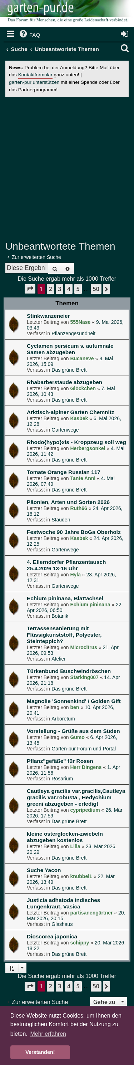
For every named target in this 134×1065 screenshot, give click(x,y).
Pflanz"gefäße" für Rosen (60, 761)
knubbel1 (81, 876)
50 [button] (96, 289)
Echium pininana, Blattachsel (65, 598)
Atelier (58, 659)
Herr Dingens (85, 767)
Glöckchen (83, 388)
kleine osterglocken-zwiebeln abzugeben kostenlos (65, 837)
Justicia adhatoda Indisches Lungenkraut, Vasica (63, 903)
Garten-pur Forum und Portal (83, 748)
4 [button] (68, 289)
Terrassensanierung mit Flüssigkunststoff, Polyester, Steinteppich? (64, 634)
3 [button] (59, 289)
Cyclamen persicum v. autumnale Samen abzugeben (70, 349)
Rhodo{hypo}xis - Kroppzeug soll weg (76, 442)
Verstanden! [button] (40, 1052)
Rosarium (62, 778)
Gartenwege (65, 430)
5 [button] (78, 289)
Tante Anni (82, 478)
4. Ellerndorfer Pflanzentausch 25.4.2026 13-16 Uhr (66, 565)
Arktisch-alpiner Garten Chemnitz (70, 412)
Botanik (59, 616)
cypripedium (85, 810)
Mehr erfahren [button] (48, 1034)
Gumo (77, 737)
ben (74, 707)
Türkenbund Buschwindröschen (69, 671)
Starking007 (84, 677)
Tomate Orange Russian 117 (63, 472)
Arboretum (63, 719)
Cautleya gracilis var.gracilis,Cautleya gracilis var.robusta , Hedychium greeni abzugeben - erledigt (76, 797)
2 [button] (50, 289)
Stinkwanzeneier (48, 316)
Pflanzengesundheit (73, 333)
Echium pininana (90, 604)
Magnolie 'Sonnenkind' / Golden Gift (74, 701)
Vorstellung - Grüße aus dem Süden (73, 731)
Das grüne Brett (68, 370)
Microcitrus (83, 647)
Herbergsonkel (87, 448)
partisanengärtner (91, 913)
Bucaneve (82, 358)
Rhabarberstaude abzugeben (64, 382)
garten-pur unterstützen (34, 82)
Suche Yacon (44, 870)
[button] (30, 288)
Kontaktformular (35, 74)
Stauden (60, 520)
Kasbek (79, 418)
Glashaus (62, 924)
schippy (79, 943)
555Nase (80, 322)
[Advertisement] (67, 169)
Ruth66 (78, 508)
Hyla (75, 574)
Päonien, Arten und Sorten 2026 (68, 502)
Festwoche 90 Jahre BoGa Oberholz (74, 532)
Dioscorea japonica (52, 936)
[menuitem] (29, 35)
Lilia (75, 846)
